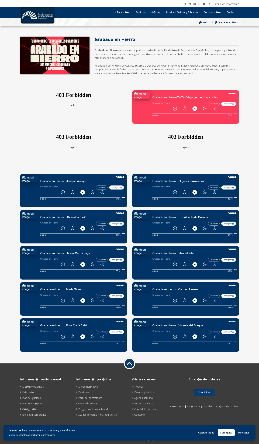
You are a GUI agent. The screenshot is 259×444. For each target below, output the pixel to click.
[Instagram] (195, 4)
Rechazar (243, 432)
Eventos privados (143, 392)
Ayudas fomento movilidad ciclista (96, 414)
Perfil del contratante (89, 398)
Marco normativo (87, 386)
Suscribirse (204, 392)
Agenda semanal (142, 398)
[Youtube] (199, 4)
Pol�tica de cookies (227, 406)
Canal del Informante (227, 4)
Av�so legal (177, 406)
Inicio (204, 22)
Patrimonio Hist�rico (149, 12)
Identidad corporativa (33, 414)
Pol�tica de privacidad (200, 406)
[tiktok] (209, 4)
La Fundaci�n (122, 12)
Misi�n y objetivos (32, 386)
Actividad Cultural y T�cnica (183, 12)
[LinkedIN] (190, 4)
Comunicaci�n (213, 12)
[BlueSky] (204, 4)
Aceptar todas (206, 432)
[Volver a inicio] (129, 363)
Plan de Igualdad (30, 398)
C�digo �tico (29, 409)
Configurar (226, 432)
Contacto (232, 12)
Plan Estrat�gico (31, 403)
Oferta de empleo (87, 403)
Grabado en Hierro (227, 22)
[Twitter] (185, 4)
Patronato (27, 392)
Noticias (138, 386)
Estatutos (82, 392)
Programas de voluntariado (92, 409)
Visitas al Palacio (142, 403)
